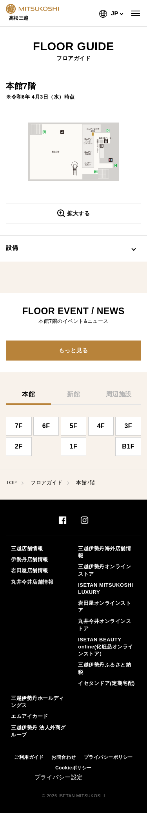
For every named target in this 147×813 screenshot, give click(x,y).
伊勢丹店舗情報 (29, 559)
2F (19, 446)
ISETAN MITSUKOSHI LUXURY (105, 588)
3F (128, 426)
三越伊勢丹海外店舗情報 (104, 552)
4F (101, 426)
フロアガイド (46, 482)
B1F (128, 446)
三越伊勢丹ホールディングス (37, 701)
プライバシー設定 (58, 777)
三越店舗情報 (27, 548)
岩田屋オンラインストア (104, 606)
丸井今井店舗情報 (32, 582)
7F (19, 426)
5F (74, 426)
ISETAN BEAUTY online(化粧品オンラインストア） (105, 647)
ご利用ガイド (29, 757)
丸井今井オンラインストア (104, 624)
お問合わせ (63, 757)
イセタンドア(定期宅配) (106, 683)
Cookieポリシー (73, 768)
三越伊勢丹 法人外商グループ (38, 731)
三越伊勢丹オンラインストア (104, 570)
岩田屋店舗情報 (29, 570)
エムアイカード (29, 716)
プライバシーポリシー (108, 757)
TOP (11, 482)
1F (74, 446)
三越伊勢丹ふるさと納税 (104, 668)
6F (46, 426)
